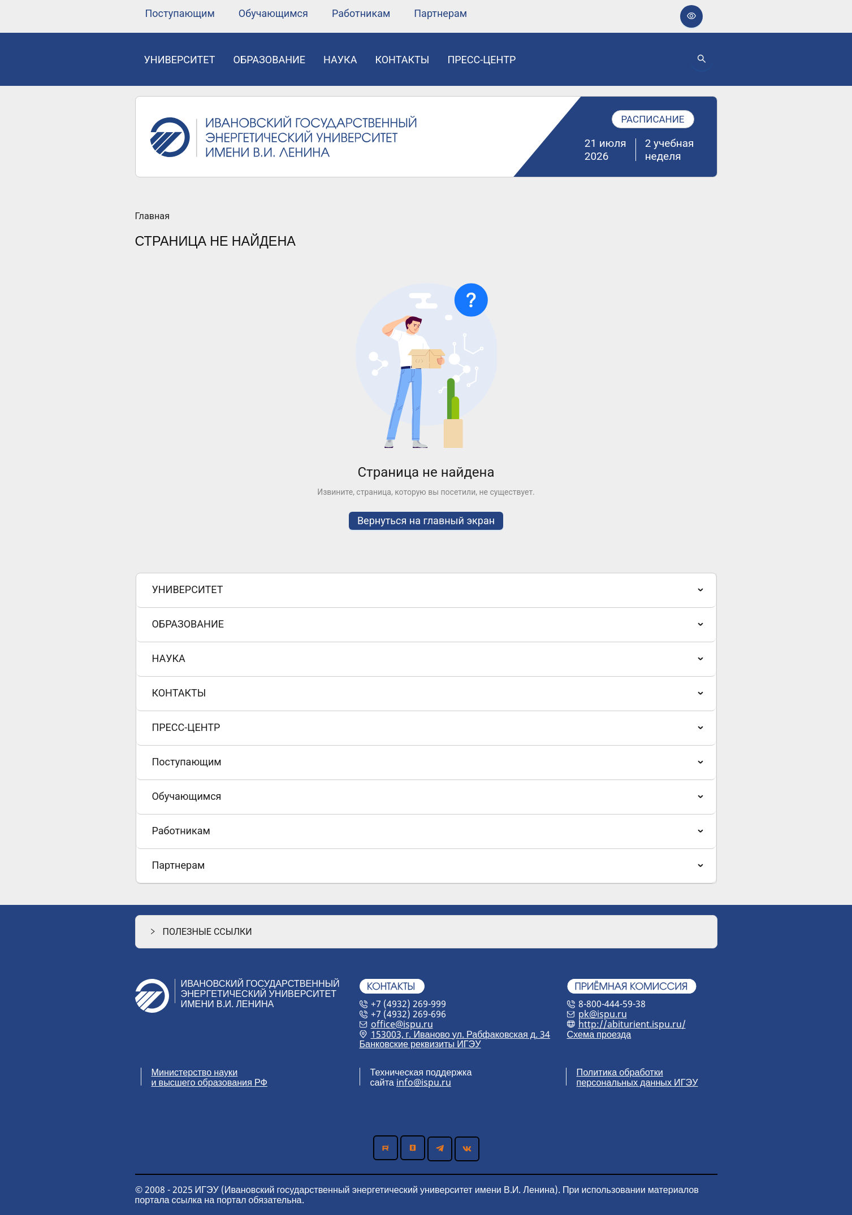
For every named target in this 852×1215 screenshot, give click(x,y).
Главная (152, 216)
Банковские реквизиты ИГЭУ (420, 1044)
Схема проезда (599, 1034)
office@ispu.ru (402, 1024)
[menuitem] (180, 13)
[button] (426, 932)
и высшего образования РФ (209, 1082)
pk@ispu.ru (602, 1014)
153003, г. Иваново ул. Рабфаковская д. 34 (461, 1034)
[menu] (306, 13)
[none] (180, 13)
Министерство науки (195, 1072)
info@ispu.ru (423, 1082)
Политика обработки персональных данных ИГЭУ (637, 1077)
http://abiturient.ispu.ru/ (632, 1024)
